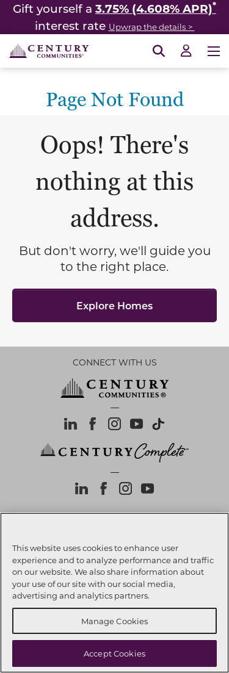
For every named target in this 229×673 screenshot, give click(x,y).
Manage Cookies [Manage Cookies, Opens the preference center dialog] (114, 621)
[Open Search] (159, 51)
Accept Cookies (114, 653)
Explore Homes (114, 305)
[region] (114, 593)
